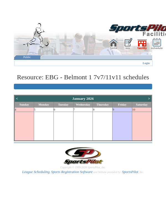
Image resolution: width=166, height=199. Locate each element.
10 (133, 109)
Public (27, 57)
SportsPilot (130, 172)
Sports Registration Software (72, 172)
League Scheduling (36, 172)
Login (146, 63)
